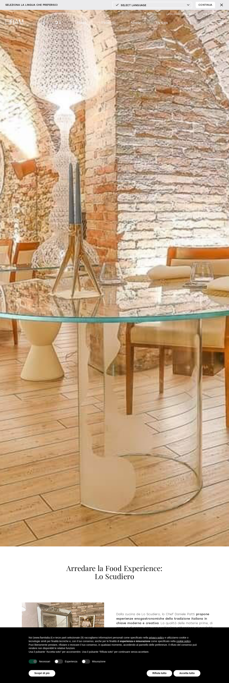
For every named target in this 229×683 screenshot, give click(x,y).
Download (191, 14)
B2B (205, 14)
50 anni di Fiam (58, 23)
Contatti (218, 14)
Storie (136, 22)
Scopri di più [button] (42, 673)
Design (162, 22)
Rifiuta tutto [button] (159, 673)
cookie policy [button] (183, 641)
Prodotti (108, 22)
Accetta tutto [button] (187, 673)
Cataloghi (173, 14)
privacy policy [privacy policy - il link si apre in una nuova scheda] (156, 637)
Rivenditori (154, 14)
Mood (81, 22)
